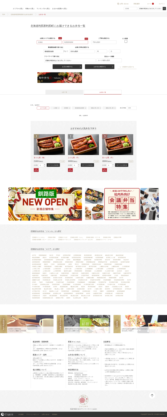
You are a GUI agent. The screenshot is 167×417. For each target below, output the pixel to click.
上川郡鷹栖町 (89, 268)
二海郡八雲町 (98, 289)
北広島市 (119, 271)
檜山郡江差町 (48, 289)
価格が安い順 (94, 108)
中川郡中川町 (111, 284)
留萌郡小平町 (60, 298)
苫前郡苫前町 (56, 284)
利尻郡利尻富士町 (48, 298)
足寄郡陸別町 (77, 255)
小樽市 (70, 264)
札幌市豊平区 (127, 273)
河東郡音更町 (118, 264)
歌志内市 (126, 260)
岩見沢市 (107, 260)
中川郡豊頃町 (101, 284)
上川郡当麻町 (99, 268)
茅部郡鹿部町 (78, 271)
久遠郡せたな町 (53, 273)
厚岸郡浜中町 (98, 255)
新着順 (65, 108)
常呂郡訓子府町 (113, 282)
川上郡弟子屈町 (109, 271)
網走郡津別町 (120, 255)
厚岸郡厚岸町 (88, 255)
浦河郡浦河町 (36, 262)
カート (149, 4)
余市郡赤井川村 (97, 295)
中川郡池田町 (77, 284)
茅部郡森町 (88, 271)
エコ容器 (125, 38)
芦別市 (58, 255)
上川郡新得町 (78, 268)
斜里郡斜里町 (69, 277)
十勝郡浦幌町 (92, 282)
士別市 (116, 275)
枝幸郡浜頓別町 (36, 264)
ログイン (162, 4)
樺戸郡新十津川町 (81, 266)
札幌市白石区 (95, 273)
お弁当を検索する (100, 67)
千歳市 (41, 282)
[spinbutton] (42, 165)
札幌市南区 (54, 275)
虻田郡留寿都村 (36, 260)
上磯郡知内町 (115, 266)
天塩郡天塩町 (60, 282)
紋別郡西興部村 (68, 293)
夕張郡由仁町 (36, 295)
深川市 (89, 289)
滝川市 (129, 280)
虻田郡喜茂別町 (53, 257)
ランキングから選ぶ (43, 8)
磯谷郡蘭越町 (77, 260)
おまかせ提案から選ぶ (59, 8)
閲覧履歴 (137, 4)
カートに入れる (53, 165)
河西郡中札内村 (96, 264)
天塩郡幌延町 (81, 282)
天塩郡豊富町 (70, 282)
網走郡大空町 (109, 255)
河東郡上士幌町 (36, 266)
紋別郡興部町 (46, 293)
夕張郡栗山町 (109, 293)
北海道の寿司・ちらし (76, 237)
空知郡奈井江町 (82, 280)
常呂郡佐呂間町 (125, 282)
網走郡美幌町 (36, 257)
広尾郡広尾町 (81, 289)
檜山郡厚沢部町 (36, 289)
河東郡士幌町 (58, 266)
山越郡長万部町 (97, 293)
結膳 (5, 6)
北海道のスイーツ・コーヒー (104, 239)
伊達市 (34, 282)
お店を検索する (67, 67)
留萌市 (68, 298)
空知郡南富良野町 (119, 280)
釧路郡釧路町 (36, 273)
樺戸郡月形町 (93, 266)
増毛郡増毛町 (65, 291)
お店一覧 (64, 92)
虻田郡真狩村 (122, 257)
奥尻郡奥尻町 (61, 264)
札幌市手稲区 (117, 273)
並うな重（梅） (40, 158)
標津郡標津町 (95, 275)
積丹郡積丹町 (36, 277)
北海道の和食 (52, 237)
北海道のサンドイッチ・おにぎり (83, 239)
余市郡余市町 (119, 295)
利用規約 (54, 414)
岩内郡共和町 (98, 260)
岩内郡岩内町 (87, 260)
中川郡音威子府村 (89, 284)
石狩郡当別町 (60, 260)
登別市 (100, 286)
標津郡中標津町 (106, 275)
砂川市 (121, 277)
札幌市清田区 (85, 273)
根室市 (83, 286)
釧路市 (45, 273)
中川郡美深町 (122, 284)
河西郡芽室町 (108, 264)
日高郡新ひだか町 (117, 286)
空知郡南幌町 (107, 280)
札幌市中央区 (106, 273)
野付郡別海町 (92, 286)
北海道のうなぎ (62, 237)
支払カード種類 (109, 56)
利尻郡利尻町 (36, 298)
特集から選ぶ (29, 8)
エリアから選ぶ (18, 8)
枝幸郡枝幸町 (114, 262)
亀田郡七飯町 (68, 271)
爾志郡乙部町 (74, 286)
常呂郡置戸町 (102, 282)
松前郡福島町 (76, 291)
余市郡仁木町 (109, 295)
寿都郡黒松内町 (101, 277)
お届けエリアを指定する (47, 38)
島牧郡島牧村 (125, 275)
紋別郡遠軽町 (121, 291)
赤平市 (34, 255)
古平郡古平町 (36, 291)
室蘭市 (102, 291)
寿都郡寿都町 (113, 277)
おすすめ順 (42, 108)
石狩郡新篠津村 (48, 260)
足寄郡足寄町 (67, 255)
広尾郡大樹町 (70, 289)
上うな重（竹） (74, 158)
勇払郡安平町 (64, 295)
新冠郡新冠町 (64, 286)
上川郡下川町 (68, 268)
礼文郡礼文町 (77, 298)
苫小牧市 (34, 284)
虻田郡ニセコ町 (110, 257)
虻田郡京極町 (65, 257)
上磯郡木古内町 (103, 266)
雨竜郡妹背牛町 (102, 262)
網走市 (45, 257)
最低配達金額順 (78, 108)
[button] (44, 164)
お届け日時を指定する (82, 47)
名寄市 (55, 286)
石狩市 (68, 260)
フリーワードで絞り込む (51, 56)
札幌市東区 (44, 275)
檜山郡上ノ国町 (59, 289)
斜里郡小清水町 (57, 277)
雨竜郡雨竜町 (46, 262)
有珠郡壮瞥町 (117, 260)
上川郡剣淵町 (46, 268)
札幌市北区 (75, 273)
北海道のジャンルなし (38, 237)
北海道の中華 (117, 237)
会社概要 (21, 414)
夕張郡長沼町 (119, 293)
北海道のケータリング (64, 239)
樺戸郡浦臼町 (69, 266)
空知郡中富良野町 (95, 280)
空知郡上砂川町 (57, 280)
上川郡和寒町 (57, 271)
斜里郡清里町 (46, 277)
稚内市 (86, 298)
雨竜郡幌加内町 (90, 262)
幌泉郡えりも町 (53, 291)
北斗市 (45, 291)
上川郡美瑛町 (110, 268)
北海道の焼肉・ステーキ (93, 237)
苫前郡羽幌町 (66, 284)
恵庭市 (46, 264)
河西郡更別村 (85, 264)
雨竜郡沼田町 (69, 262)
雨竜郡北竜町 (79, 262)
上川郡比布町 (46, 271)
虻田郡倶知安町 (76, 257)
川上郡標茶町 (98, 271)
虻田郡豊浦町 (99, 257)
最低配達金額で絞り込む (55, 47)
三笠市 (95, 291)
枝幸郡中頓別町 (125, 262)
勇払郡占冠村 (74, 295)
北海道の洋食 (107, 237)
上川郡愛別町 (126, 266)
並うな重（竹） (108, 158)
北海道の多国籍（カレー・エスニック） (43, 239)
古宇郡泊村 (128, 289)
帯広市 (77, 264)
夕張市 (45, 295)
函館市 (107, 286)
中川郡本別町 (36, 286)
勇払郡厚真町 (53, 295)
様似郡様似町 (64, 275)
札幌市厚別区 (65, 273)
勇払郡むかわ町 (85, 295)
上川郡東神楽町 (121, 268)
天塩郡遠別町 (49, 282)
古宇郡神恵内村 (117, 289)
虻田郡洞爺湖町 (88, 257)
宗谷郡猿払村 (46, 280)
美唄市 (127, 286)
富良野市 (107, 289)
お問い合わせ (124, 4)
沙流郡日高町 (74, 275)
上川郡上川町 (36, 268)
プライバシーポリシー (32, 414)
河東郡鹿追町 (48, 266)
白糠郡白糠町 (90, 277)
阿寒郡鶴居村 (43, 255)
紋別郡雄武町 (36, 293)
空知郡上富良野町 (70, 280)
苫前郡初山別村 (44, 284)
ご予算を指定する (103, 38)
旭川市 (51, 255)
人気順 (54, 108)
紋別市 (88, 293)
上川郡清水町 (57, 268)
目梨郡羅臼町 (110, 291)
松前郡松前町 (86, 291)
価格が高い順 (108, 108)
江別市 (53, 264)
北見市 (127, 271)
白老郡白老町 (79, 277)
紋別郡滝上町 (57, 293)
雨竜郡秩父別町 (57, 262)
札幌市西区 (35, 275)
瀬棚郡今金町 (36, 280)
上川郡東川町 (36, 271)
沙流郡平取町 (85, 275)
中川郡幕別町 (46, 286)
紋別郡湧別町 (79, 293)
